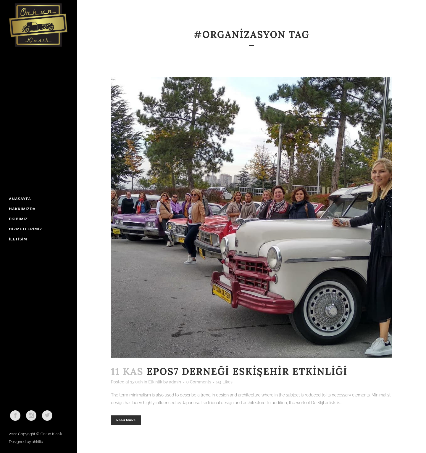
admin (175, 382)
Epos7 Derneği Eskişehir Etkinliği (246, 371)
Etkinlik (155, 382)
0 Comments (198, 382)
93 (224, 382)
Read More (125, 420)
